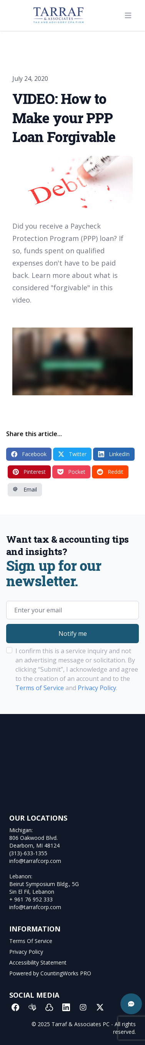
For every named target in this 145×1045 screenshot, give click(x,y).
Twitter (72, 454)
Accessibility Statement (38, 962)
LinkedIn (114, 454)
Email (25, 489)
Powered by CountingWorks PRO (50, 973)
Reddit (110, 471)
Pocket (71, 471)
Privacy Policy (97, 688)
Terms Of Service (30, 941)
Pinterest (29, 471)
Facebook (29, 454)
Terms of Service (39, 688)
